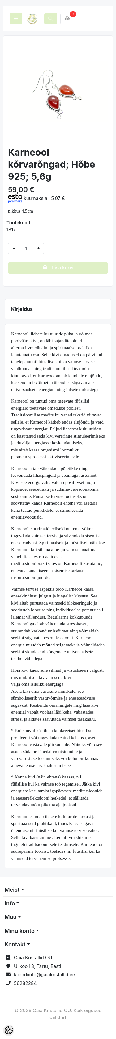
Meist (12, 889)
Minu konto (20, 931)
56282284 (25, 983)
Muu (11, 917)
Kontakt (15, 944)
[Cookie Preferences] (8, 1030)
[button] (13, 92)
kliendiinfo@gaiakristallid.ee (44, 974)
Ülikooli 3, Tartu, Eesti (37, 966)
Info (10, 903)
